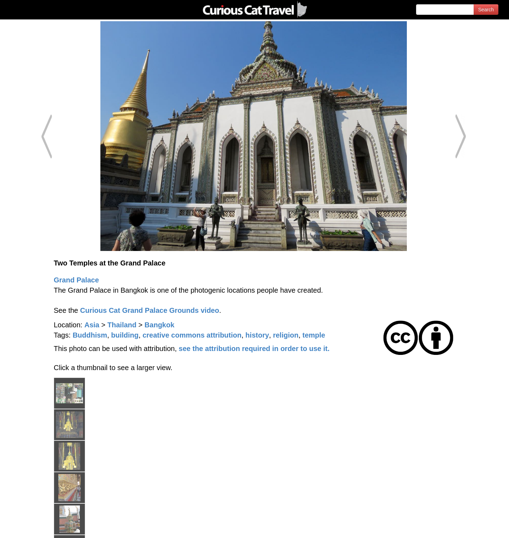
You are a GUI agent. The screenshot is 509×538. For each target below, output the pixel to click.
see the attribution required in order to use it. (254, 348)
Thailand (121, 325)
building (125, 335)
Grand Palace (76, 280)
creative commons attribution (191, 335)
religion (285, 335)
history (257, 335)
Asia (91, 325)
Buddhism (89, 335)
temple (314, 335)
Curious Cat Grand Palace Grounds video (149, 310)
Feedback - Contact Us (474, 527)
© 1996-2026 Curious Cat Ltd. (43, 527)
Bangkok (159, 325)
